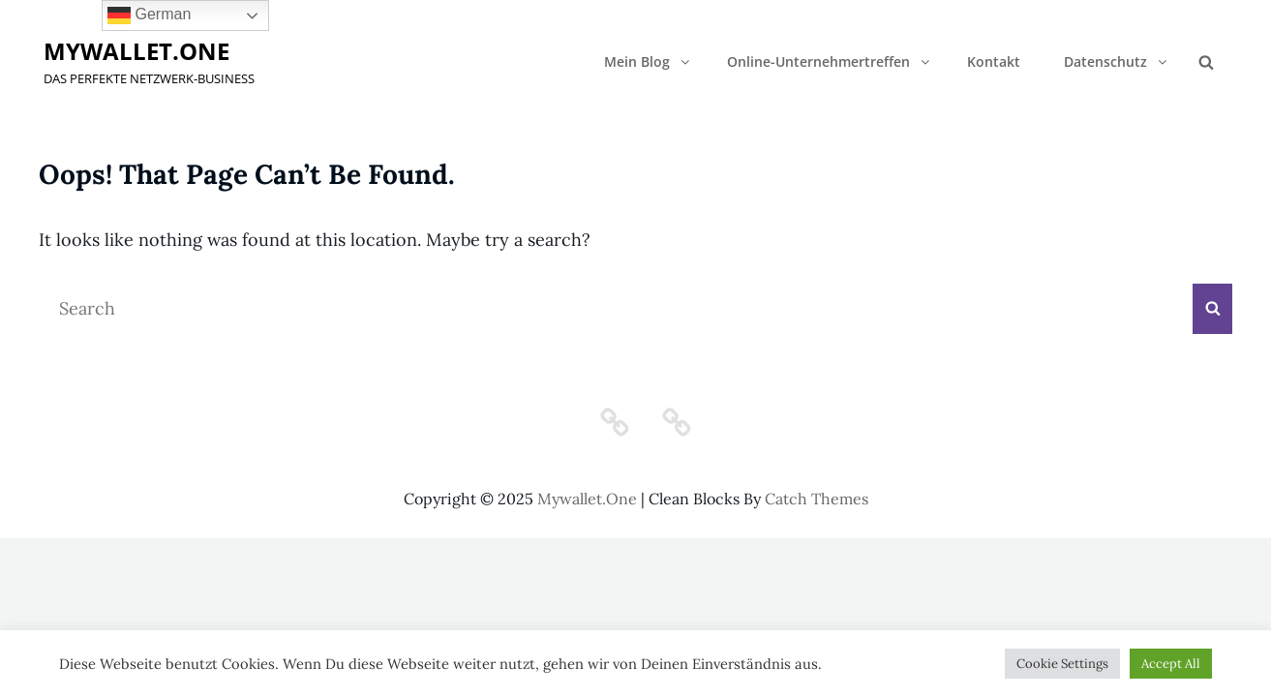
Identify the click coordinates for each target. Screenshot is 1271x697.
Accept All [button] (1170, 663)
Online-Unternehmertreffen (829, 61)
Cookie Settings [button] (1062, 663)
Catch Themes (816, 498)
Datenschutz (1116, 61)
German (149, 15)
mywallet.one (136, 51)
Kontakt (993, 61)
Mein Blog (648, 61)
